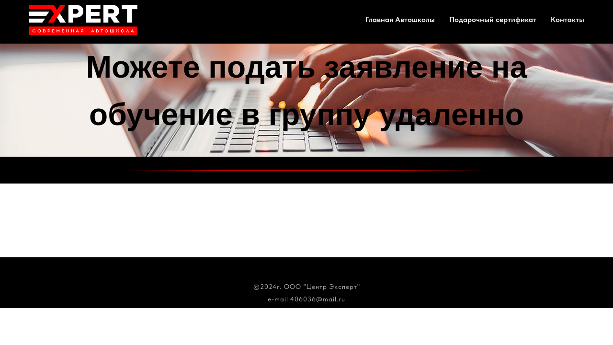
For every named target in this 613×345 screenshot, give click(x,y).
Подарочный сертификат (492, 19)
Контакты (567, 19)
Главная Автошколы (400, 19)
